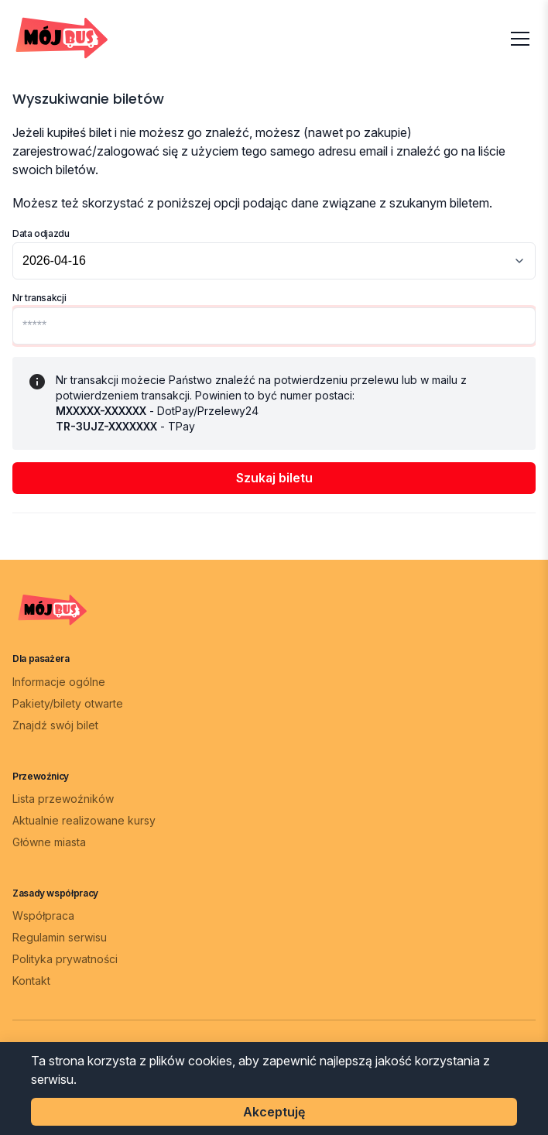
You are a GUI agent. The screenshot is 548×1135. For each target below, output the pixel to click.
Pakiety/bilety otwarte (67, 703)
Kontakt (31, 980)
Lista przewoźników (63, 798)
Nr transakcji (39, 297)
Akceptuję (274, 1112)
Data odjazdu (41, 233)
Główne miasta (49, 842)
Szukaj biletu (274, 477)
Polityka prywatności (65, 958)
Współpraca (43, 915)
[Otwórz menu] (520, 38)
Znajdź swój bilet (55, 725)
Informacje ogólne (58, 681)
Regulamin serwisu (59, 937)
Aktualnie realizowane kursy (84, 820)
